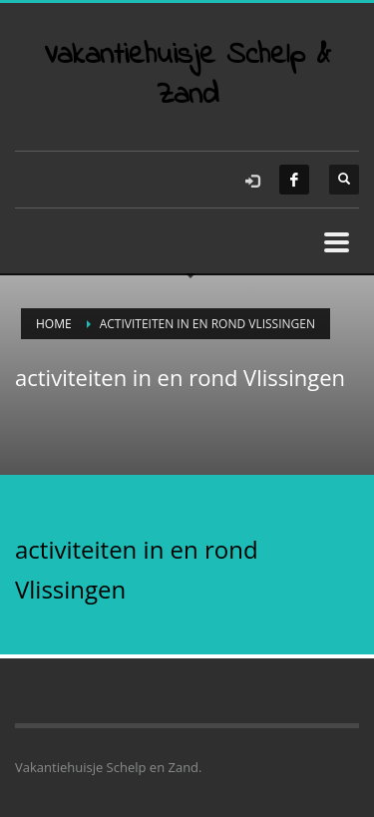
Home (54, 323)
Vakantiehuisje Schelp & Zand (187, 76)
